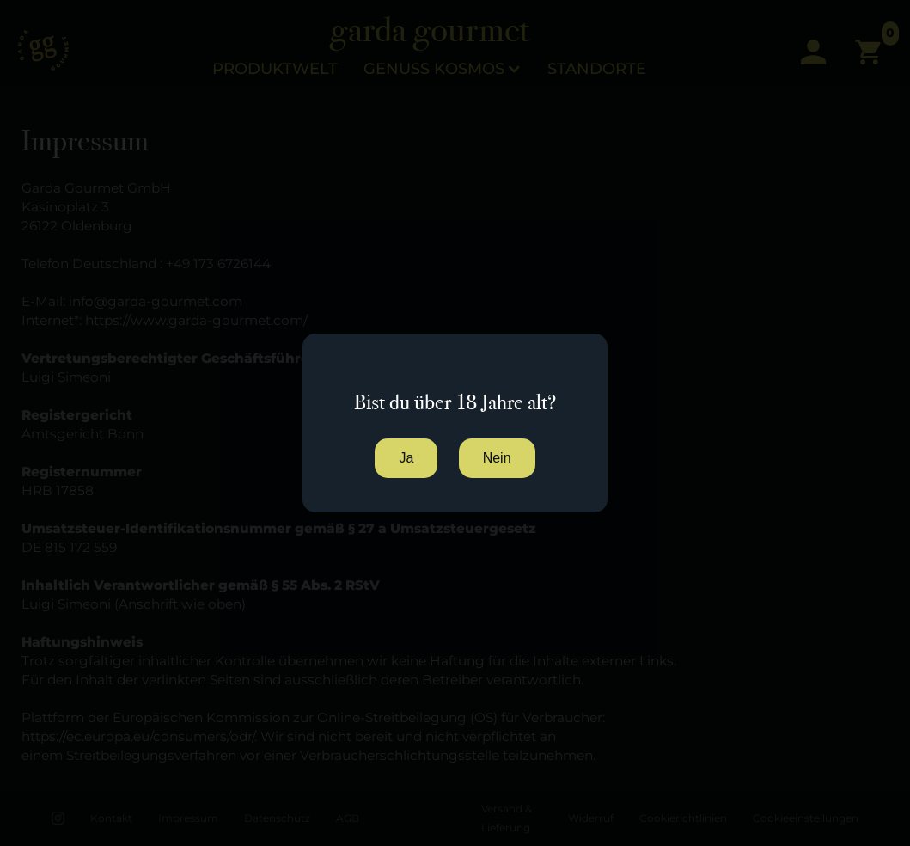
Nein (497, 458)
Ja (406, 458)
